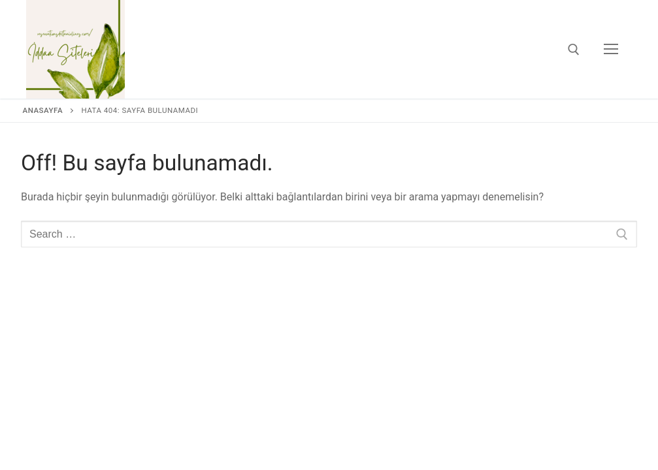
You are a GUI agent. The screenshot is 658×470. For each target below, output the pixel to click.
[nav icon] (611, 49)
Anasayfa (43, 110)
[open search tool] (574, 49)
